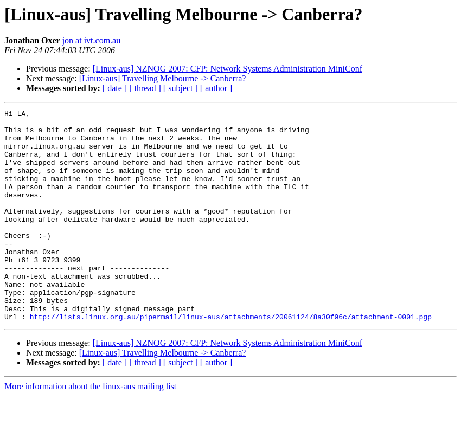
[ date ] (115, 88)
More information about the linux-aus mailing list (90, 428)
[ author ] (216, 88)
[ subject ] (180, 88)
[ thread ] (145, 88)
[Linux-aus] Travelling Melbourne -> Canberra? (162, 78)
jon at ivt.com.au (91, 40)
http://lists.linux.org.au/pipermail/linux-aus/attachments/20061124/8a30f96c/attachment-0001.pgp (231, 359)
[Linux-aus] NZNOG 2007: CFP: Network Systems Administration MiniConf (227, 68)
